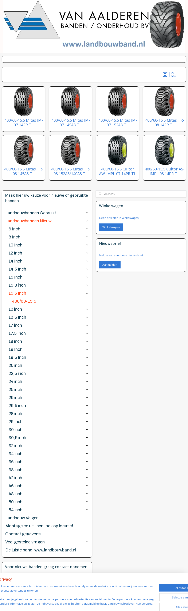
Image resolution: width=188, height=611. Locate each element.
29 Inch (49, 421)
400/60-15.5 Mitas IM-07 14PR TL (23, 122)
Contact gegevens (23, 534)
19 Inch (49, 349)
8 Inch (49, 237)
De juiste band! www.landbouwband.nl (40, 550)
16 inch (49, 309)
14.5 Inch (49, 269)
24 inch (49, 381)
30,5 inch (49, 437)
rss (110, 603)
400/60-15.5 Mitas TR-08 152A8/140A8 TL (70, 171)
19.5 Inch (49, 357)
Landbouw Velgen (22, 518)
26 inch (49, 397)
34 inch (49, 453)
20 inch (49, 365)
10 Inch (49, 245)
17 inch (49, 325)
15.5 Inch (49, 293)
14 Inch (49, 261)
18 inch (49, 341)
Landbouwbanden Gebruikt (47, 213)
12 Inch (49, 253)
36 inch (49, 461)
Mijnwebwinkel (163, 603)
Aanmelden (109, 265)
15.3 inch (49, 285)
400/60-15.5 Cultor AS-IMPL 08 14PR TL (164, 171)
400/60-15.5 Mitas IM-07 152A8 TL (117, 122)
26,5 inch (49, 405)
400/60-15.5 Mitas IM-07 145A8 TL (70, 122)
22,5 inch (49, 373)
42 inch (49, 477)
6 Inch (49, 229)
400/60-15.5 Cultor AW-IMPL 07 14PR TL (117, 171)
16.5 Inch (49, 317)
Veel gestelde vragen (47, 542)
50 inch (49, 501)
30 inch (49, 429)
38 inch (49, 469)
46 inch (49, 485)
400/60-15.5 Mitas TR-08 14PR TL (164, 122)
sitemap (101, 603)
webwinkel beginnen (126, 603)
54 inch (49, 510)
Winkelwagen (111, 227)
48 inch (49, 493)
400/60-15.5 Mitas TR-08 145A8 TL (23, 171)
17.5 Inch (49, 333)
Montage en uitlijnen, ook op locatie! (39, 526)
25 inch (49, 389)
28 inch (49, 413)
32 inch (49, 445)
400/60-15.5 (24, 301)
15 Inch (49, 277)
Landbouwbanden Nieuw (47, 221)
